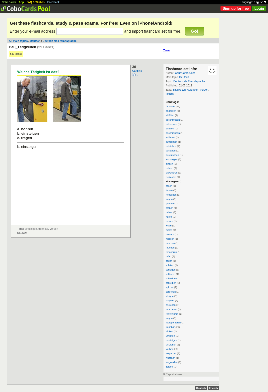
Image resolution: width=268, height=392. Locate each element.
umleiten (170, 335)
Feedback (53, 2)
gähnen (170, 203)
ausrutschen (172, 155)
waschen (170, 358)
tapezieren (171, 309)
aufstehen (171, 146)
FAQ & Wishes (36, 2)
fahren (169, 190)
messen (170, 238)
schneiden (171, 278)
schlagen (170, 269)
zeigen (169, 366)
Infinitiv (170, 93)
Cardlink (137, 70)
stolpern (170, 300)
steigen (169, 296)
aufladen (170, 137)
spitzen (169, 287)
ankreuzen (171, 124)
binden (169, 163)
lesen (168, 225)
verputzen (171, 353)
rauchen (170, 247)
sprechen (171, 291)
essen (169, 186)
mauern (170, 234)
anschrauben (173, 133)
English (260, 2)
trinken (169, 331)
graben (169, 208)
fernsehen (171, 194)
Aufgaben (192, 89)
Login (259, 8)
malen (169, 230)
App (21, 2)
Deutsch (35, 41)
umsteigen (171, 340)
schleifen (170, 274)
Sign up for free (236, 8)
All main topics (18, 41)
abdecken (171, 111)
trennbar (170, 327)
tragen (169, 318)
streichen (171, 305)
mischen (170, 243)
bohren (169, 168)
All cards (170, 106)
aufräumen (171, 141)
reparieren (171, 252)
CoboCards (9, 2)
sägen (169, 260)
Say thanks (16, 53)
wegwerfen (171, 362)
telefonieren (172, 313)
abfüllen (170, 115)
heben (169, 212)
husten (169, 221)
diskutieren (171, 172)
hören (169, 216)
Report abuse (174, 374)
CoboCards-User (185, 73)
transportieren (173, 322)
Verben (204, 89)
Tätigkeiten (179, 89)
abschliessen (173, 119)
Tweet (166, 50)
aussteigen (171, 159)
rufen (168, 256)
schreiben (171, 283)
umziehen (171, 344)
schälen (170, 265)
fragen (169, 199)
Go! (194, 31)
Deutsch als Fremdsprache (59, 41)
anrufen (170, 128)
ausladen (171, 150)
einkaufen (171, 177)
